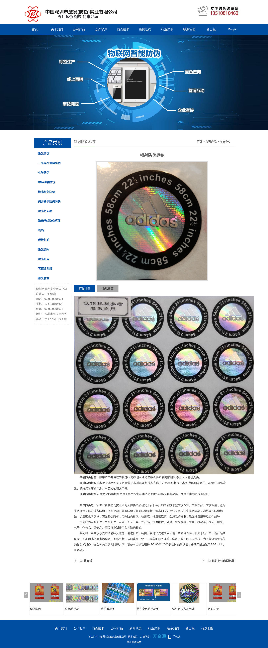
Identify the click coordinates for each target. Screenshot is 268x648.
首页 (35, 29)
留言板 (211, 29)
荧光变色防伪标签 (148, 608)
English (233, 29)
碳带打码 (43, 239)
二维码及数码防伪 (49, 163)
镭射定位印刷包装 (223, 560)
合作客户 (101, 29)
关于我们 (57, 29)
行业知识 (167, 29)
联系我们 (189, 29)
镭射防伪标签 (88, 494)
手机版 (176, 636)
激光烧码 (43, 249)
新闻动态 (145, 29)
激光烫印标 (45, 211)
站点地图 (207, 628)
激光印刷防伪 (46, 191)
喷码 (41, 230)
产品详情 (84, 288)
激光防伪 (43, 153)
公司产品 (79, 29)
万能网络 (145, 636)
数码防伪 (35, 608)
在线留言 (107, 288)
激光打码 (43, 259)
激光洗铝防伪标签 (49, 220)
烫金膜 (88, 560)
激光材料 (43, 278)
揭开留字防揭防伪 (49, 201)
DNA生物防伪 (46, 182)
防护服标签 (108, 608)
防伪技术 (123, 29)
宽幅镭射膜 (45, 268)
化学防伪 (43, 172)
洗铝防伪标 (72, 608)
